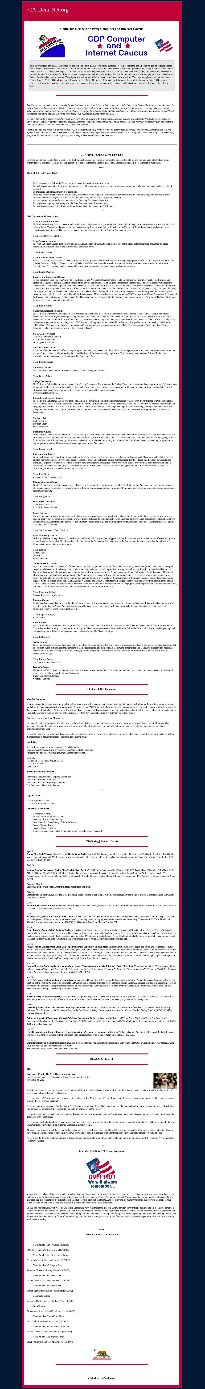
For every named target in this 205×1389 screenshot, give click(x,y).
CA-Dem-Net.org (48, 9)
